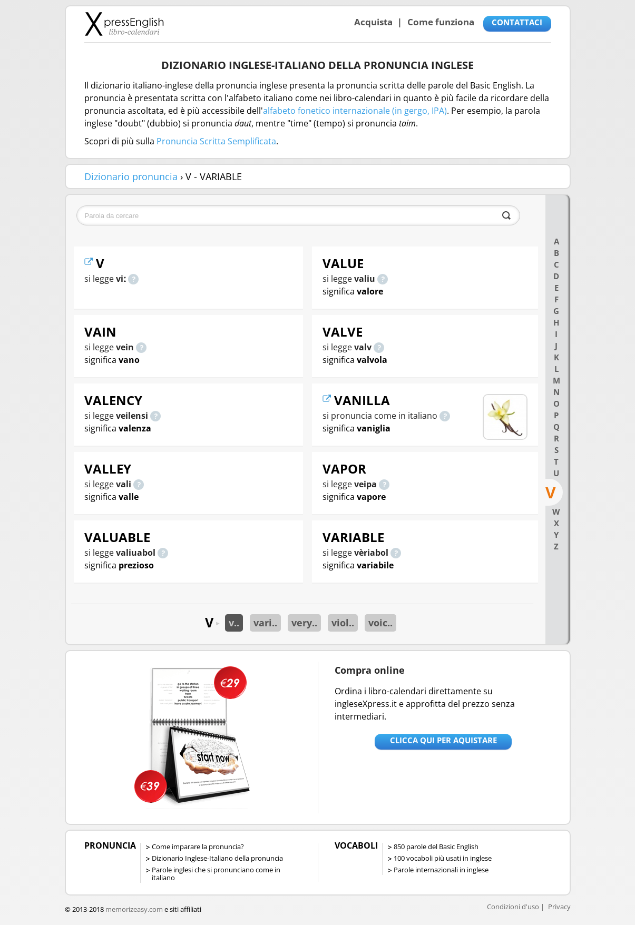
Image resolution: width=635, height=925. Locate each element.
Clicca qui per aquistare (443, 740)
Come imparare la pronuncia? (198, 846)
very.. (304, 622)
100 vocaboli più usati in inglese (443, 858)
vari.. (265, 622)
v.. (234, 622)
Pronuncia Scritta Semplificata (216, 141)
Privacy (559, 906)
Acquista (373, 22)
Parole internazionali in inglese (441, 869)
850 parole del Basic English (436, 846)
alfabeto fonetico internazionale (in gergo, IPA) (355, 110)
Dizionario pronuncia (131, 176)
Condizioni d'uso (513, 906)
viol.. (342, 622)
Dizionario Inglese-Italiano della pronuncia (217, 858)
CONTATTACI (517, 22)
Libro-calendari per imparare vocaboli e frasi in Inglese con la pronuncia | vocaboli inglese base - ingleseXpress (124, 24)
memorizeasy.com (134, 909)
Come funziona (440, 22)
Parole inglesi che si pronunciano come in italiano (216, 873)
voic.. (380, 622)
